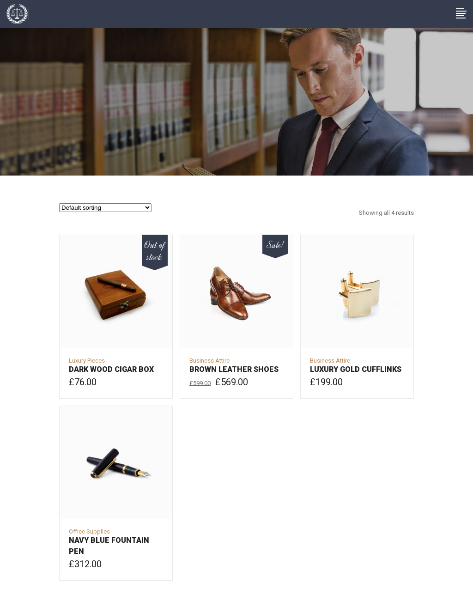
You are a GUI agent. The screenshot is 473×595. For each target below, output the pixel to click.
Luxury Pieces (87, 360)
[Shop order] (105, 207)
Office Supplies (89, 531)
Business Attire (209, 360)
